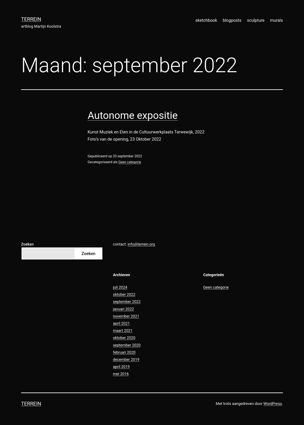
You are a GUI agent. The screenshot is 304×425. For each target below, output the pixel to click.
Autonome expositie (133, 115)
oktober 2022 (124, 294)
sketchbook (206, 20)
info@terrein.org (141, 244)
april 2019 (121, 366)
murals (276, 20)
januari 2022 (123, 309)
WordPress (272, 403)
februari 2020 (124, 352)
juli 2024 (120, 287)
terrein (31, 19)
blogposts (232, 20)
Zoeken (27, 244)
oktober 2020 (124, 337)
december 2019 (126, 359)
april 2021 (121, 323)
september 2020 (127, 345)
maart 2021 (123, 330)
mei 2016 (121, 374)
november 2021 (126, 316)
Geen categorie (129, 162)
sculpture (256, 20)
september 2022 (127, 301)
